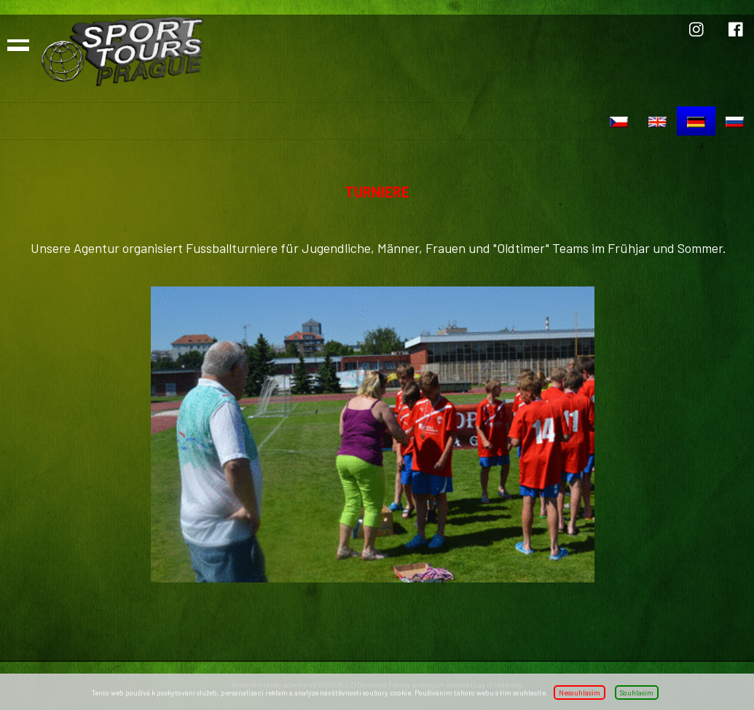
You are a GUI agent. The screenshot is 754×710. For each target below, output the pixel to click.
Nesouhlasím (579, 692)
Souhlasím (636, 692)
